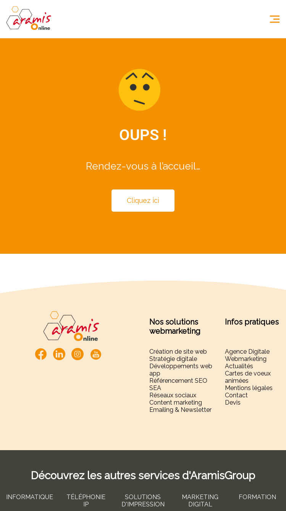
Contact (236, 395)
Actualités (239, 366)
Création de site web (178, 351)
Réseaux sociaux (172, 395)
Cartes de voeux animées (248, 377)
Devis (233, 402)
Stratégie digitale (173, 358)
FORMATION (257, 497)
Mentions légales (249, 388)
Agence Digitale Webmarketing (247, 355)
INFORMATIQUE (29, 497)
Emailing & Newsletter (180, 409)
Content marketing (175, 402)
